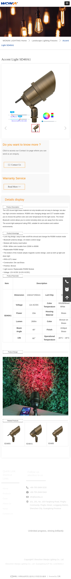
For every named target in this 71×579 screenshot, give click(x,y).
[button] (67, 3)
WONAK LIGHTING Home (15, 40)
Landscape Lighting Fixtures (45, 40)
